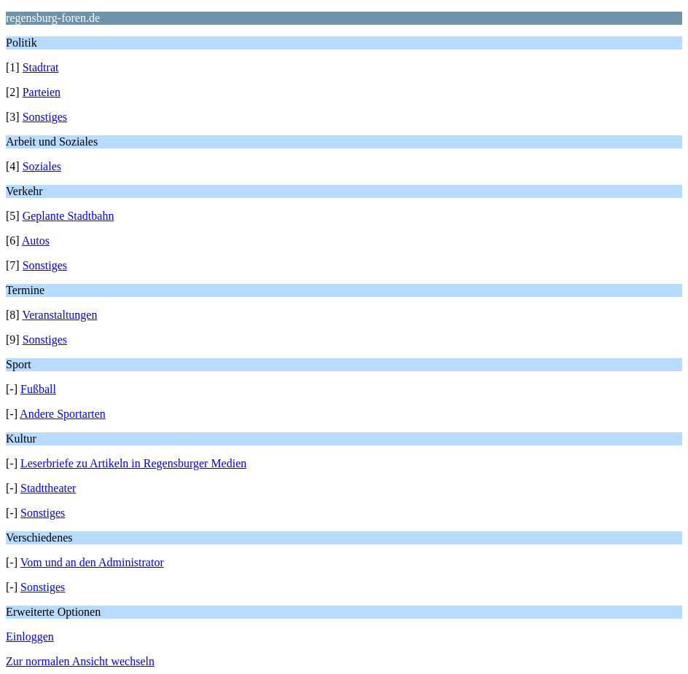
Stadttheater (48, 488)
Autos (36, 240)
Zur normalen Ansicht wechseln (80, 661)
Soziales (42, 166)
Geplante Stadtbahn (68, 216)
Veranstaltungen (59, 315)
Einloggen (30, 636)
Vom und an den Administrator (92, 562)
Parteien (41, 92)
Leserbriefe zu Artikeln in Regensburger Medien (133, 463)
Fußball (38, 389)
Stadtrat (41, 67)
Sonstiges (45, 117)
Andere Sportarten (63, 414)
